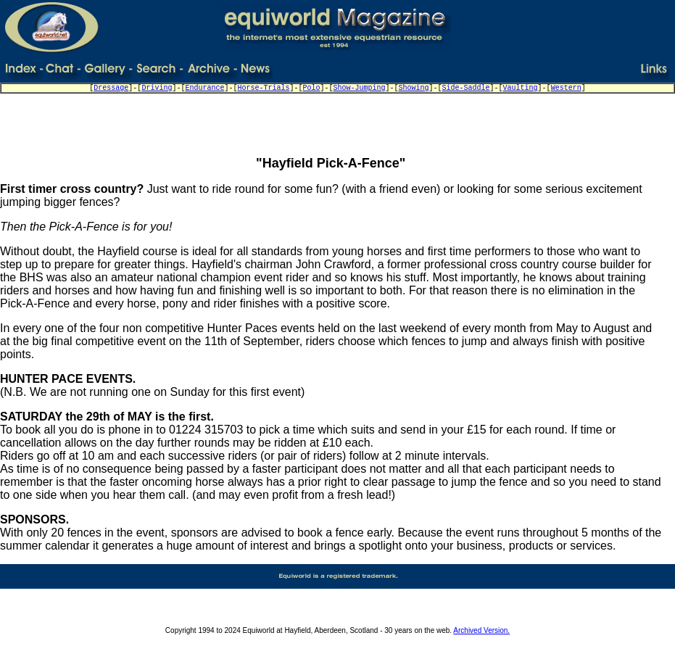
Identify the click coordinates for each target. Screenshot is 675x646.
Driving (156, 88)
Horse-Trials (263, 88)
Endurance (204, 88)
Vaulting (520, 88)
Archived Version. (481, 630)
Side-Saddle (466, 88)
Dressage (111, 88)
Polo (311, 88)
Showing (414, 88)
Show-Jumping (360, 88)
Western (566, 88)
